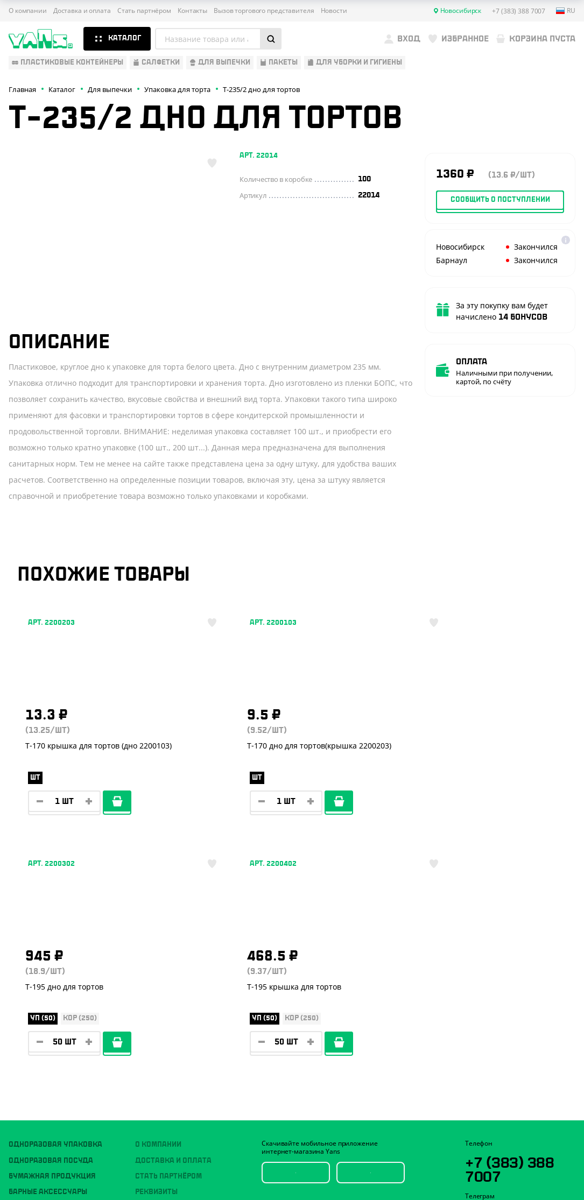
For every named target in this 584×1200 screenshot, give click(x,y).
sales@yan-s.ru (513, 1035)
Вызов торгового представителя (264, 11)
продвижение (520, 1178)
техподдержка (521, 1170)
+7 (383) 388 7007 (514, 939)
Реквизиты (156, 962)
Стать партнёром (144, 11)
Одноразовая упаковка (55, 915)
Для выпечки (35, 978)
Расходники (33, 1025)
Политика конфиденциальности (515, 1125)
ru (565, 11)
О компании (28, 11)
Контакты (192, 11)
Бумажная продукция (52, 946)
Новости (334, 11)
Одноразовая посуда (51, 931)
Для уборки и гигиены (52, 1010)
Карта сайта (483, 1134)
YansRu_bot (513, 987)
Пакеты (23, 994)
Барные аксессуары (48, 962)
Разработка (517, 1161)
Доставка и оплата (82, 11)
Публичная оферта (493, 1116)
